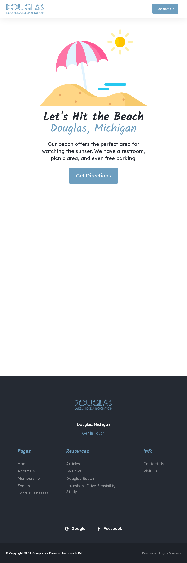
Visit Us (150, 471)
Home (23, 463)
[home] (25, 9)
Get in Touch (93, 433)
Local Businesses (33, 493)
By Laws (73, 471)
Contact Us (153, 463)
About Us (26, 471)
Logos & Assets (170, 553)
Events (24, 485)
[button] (179, 8)
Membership (29, 478)
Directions (149, 553)
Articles (73, 463)
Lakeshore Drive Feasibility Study (90, 488)
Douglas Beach (80, 478)
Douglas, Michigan (93, 424)
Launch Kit (74, 553)
